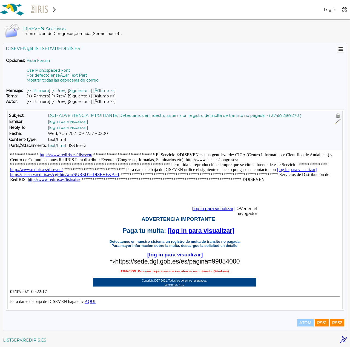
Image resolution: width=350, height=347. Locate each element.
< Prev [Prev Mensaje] (59, 90)
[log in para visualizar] (68, 121)
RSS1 (321, 322)
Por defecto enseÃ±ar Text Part (57, 75)
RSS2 (337, 322)
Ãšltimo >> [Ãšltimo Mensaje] (104, 90)
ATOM (305, 322)
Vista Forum (38, 60)
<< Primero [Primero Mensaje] (38, 90)
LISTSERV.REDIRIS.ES (24, 340)
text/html (57, 145)
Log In (330, 9)
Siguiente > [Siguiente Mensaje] (80, 90)
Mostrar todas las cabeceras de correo (63, 80)
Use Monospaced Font (48, 70)
